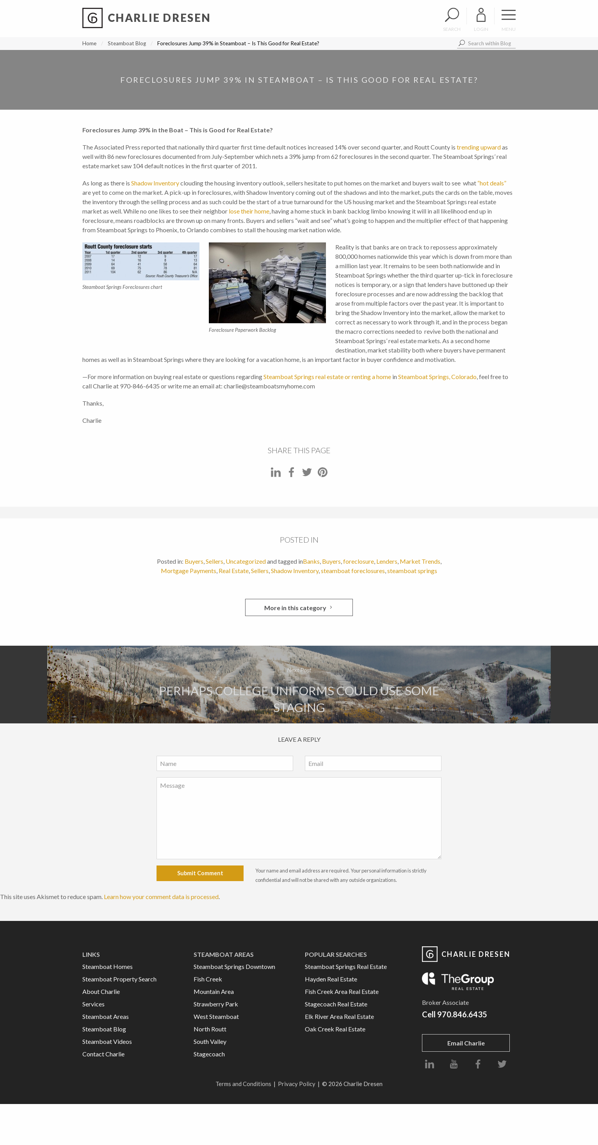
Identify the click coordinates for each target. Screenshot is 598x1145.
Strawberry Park (216, 1004)
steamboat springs (412, 570)
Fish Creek (208, 979)
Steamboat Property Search (119, 979)
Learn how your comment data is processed (161, 896)
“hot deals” (491, 183)
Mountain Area (214, 991)
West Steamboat (216, 1016)
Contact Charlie (103, 1054)
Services (93, 1004)
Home (89, 43)
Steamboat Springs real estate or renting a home (327, 376)
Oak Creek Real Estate (335, 1029)
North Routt (210, 1029)
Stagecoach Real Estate (336, 1004)
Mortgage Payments (188, 570)
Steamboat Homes (107, 966)
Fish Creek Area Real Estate (342, 991)
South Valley (210, 1041)
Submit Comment (200, 873)
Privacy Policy (296, 1083)
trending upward (479, 147)
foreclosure (358, 561)
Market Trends (420, 561)
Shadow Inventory (155, 183)
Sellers (214, 561)
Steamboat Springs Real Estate (346, 966)
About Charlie (101, 991)
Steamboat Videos (107, 1041)
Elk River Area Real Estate (339, 1016)
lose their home (249, 211)
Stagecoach (209, 1054)
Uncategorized (246, 561)
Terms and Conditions (243, 1083)
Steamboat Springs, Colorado (437, 376)
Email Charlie (466, 1043)
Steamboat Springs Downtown (234, 966)
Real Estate (234, 570)
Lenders (386, 561)
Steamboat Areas (105, 1016)
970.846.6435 (462, 1014)
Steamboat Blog (127, 43)
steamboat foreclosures (353, 570)
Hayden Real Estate (331, 979)
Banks (311, 561)
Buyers (194, 561)
